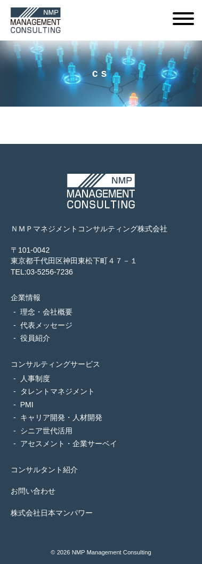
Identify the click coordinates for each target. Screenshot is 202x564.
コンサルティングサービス (55, 364)
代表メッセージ (46, 325)
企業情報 (26, 297)
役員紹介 (35, 338)
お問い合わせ (33, 491)
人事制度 (35, 378)
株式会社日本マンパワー (52, 513)
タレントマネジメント (57, 391)
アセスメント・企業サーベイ (68, 443)
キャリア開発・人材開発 (61, 417)
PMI (27, 404)
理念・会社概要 (46, 312)
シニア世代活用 (46, 430)
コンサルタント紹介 (44, 469)
